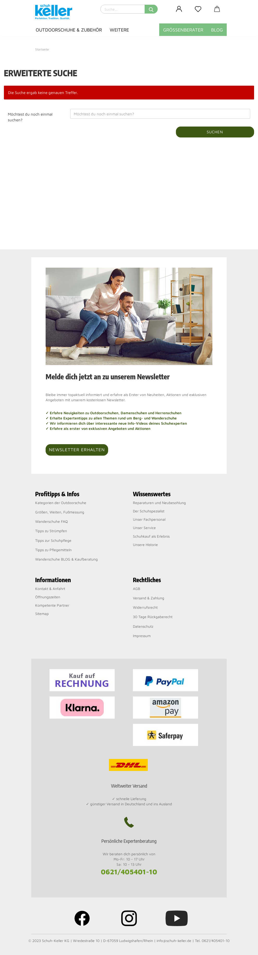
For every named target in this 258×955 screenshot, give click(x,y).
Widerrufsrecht (145, 607)
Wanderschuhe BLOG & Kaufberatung (66, 559)
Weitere (119, 30)
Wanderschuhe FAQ (51, 521)
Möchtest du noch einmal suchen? (30, 117)
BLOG (217, 30)
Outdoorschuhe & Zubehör (69, 30)
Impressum (142, 635)
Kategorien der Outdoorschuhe (60, 502)
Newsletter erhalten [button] (77, 449)
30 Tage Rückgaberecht (153, 616)
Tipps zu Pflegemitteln (53, 550)
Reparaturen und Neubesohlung (159, 502)
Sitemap (42, 613)
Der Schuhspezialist (148, 511)
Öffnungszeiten (47, 597)
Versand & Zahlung (148, 598)
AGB (136, 588)
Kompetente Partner (52, 605)
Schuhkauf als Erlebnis (151, 536)
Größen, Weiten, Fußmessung (59, 512)
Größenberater (183, 30)
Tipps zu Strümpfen (51, 531)
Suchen (215, 132)
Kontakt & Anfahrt (50, 588)
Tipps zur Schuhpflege (53, 540)
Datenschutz (143, 626)
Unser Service (144, 527)
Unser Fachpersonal (149, 519)
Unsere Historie (145, 544)
